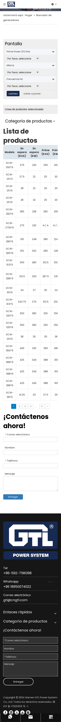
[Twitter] (17, 712)
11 (41, 406)
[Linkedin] (11, 712)
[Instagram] (28, 712)
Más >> (52, 581)
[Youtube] (22, 712)
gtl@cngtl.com (15, 600)
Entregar (13, 497)
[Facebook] (5, 712)
